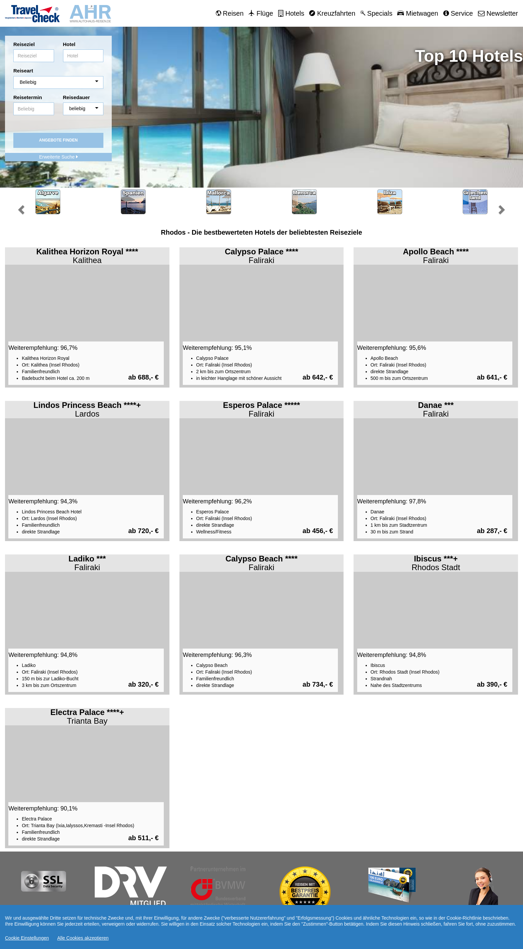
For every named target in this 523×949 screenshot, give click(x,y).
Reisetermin (27, 97)
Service (458, 13)
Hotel (69, 44)
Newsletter (498, 13)
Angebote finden (58, 140)
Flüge (260, 13)
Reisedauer (76, 97)
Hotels (291, 13)
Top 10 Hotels (469, 56)
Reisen (230, 13)
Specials (376, 13)
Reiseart (23, 70)
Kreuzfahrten (332, 13)
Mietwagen (417, 13)
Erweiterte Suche (58, 157)
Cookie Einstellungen (27, 938)
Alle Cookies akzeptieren (83, 938)
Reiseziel (24, 44)
